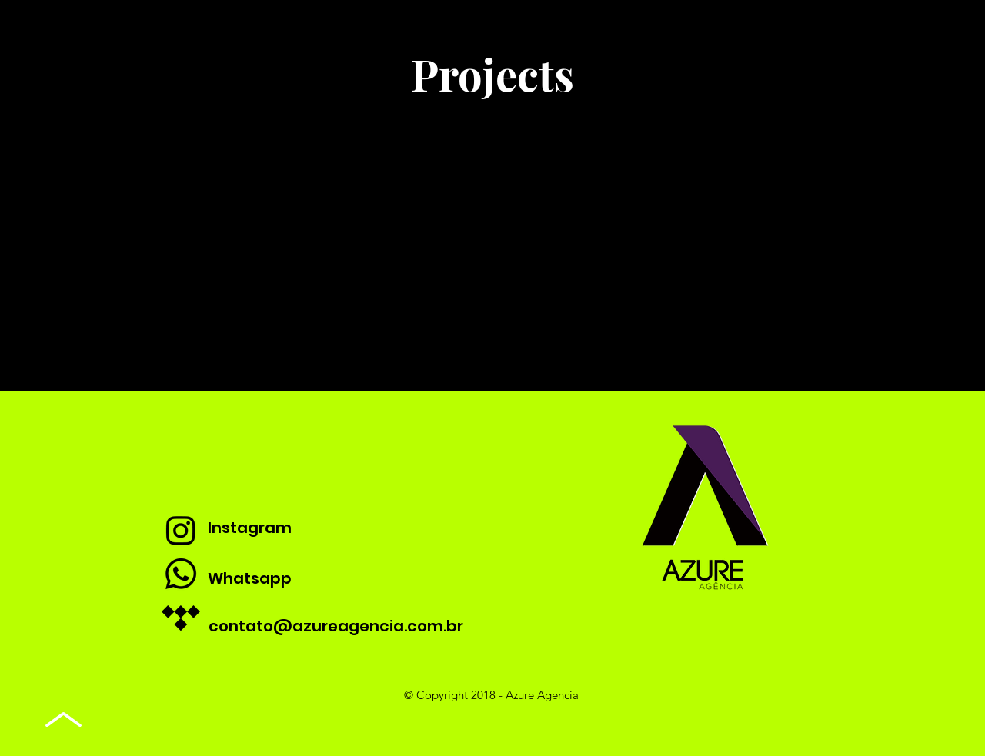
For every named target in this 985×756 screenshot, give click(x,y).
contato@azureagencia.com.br (336, 626)
